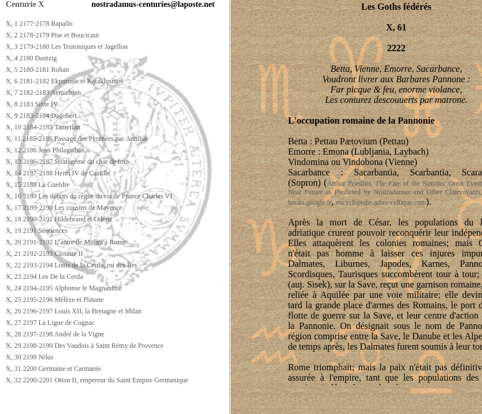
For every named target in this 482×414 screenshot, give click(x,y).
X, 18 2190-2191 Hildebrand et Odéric (59, 219)
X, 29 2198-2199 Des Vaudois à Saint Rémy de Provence (84, 346)
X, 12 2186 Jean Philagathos (45, 150)
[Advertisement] (211, 403)
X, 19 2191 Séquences (36, 231)
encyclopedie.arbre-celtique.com (381, 202)
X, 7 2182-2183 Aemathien (43, 93)
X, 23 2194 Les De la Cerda (44, 277)
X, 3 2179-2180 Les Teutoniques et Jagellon (67, 47)
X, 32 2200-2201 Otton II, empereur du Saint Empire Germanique (97, 380)
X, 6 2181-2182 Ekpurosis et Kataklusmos (64, 81)
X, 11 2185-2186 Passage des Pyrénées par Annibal (77, 139)
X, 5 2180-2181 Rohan (37, 70)
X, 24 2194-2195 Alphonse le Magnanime (64, 288)
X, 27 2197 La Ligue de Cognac (50, 323)
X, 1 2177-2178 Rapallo (39, 24)
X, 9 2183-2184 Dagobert (41, 116)
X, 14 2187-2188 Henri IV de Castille (58, 173)
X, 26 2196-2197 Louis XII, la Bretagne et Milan (73, 311)
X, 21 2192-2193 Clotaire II (44, 254)
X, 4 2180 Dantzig (31, 58)
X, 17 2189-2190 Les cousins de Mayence (64, 208)
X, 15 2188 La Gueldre (38, 185)
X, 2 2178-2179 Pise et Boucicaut (52, 35)
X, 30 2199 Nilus (29, 357)
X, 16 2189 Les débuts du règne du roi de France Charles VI (89, 196)
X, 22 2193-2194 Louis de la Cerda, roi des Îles (71, 265)
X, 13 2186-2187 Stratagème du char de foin (67, 162)
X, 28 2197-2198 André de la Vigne (55, 334)
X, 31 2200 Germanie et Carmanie (53, 369)
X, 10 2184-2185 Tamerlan (43, 127)
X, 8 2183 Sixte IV (32, 104)
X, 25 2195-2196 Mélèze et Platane (55, 300)
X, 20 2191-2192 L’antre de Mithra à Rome (66, 242)
